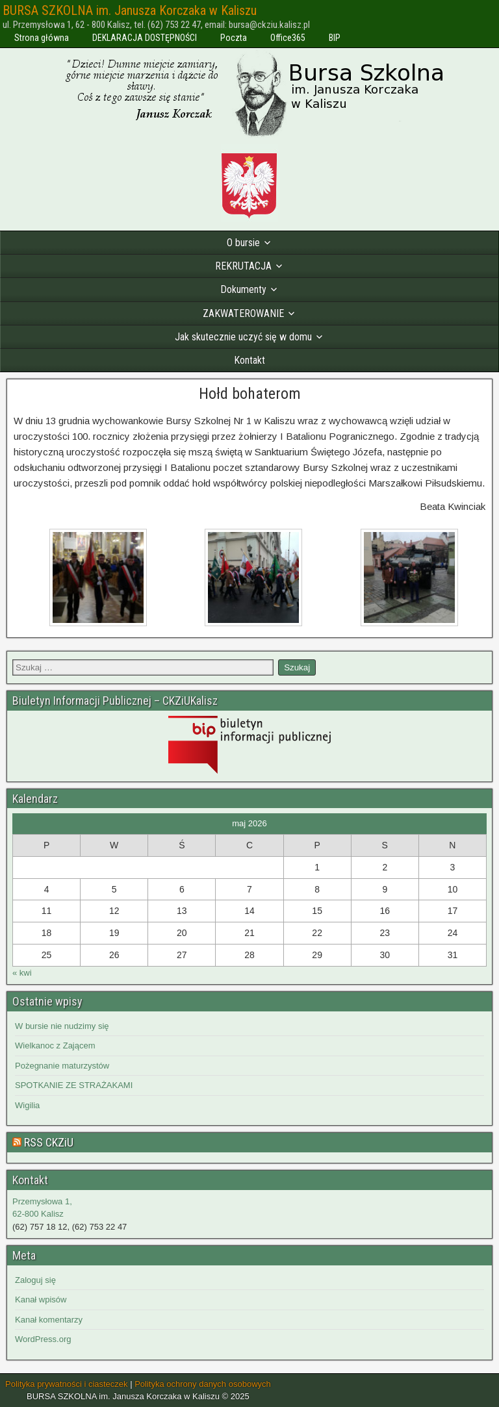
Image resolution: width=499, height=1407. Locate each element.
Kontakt (249, 360)
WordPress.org (43, 1339)
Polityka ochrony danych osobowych (202, 1384)
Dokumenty (243, 289)
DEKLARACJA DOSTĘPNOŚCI (144, 37)
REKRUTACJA (243, 266)
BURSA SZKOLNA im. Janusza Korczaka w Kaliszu (130, 10)
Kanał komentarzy (49, 1320)
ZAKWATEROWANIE (243, 313)
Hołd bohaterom (250, 394)
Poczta (233, 37)
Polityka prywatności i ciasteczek (66, 1384)
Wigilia (27, 1105)
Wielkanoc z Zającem (55, 1045)
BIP (334, 37)
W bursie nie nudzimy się (62, 1026)
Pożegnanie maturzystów (62, 1066)
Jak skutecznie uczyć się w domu (243, 337)
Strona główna (41, 37)
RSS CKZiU (48, 1142)
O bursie (243, 242)
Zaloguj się (35, 1280)
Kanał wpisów (41, 1299)
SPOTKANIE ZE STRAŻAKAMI (74, 1085)
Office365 (287, 37)
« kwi (22, 973)
